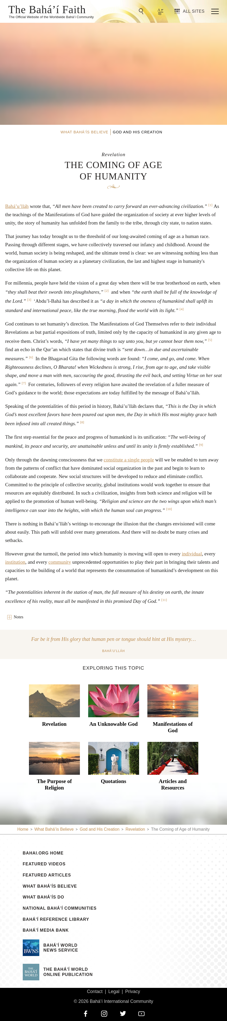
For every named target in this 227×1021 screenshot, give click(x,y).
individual (192, 553)
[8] (82, 422)
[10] (169, 509)
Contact (95, 991)
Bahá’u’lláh (17, 206)
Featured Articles (47, 875)
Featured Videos (44, 864)
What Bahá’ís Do (43, 897)
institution (15, 562)
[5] (210, 340)
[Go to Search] (142, 11)
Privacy (132, 991)
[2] (106, 291)
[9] (201, 445)
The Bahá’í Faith (47, 9)
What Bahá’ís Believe (50, 886)
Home (22, 829)
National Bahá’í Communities (60, 908)
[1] (210, 205)
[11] (164, 600)
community (59, 562)
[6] (31, 357)
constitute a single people (129, 459)
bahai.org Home (43, 853)
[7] (24, 383)
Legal (113, 991)
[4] (182, 309)
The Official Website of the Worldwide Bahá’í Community (51, 17)
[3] (29, 300)
